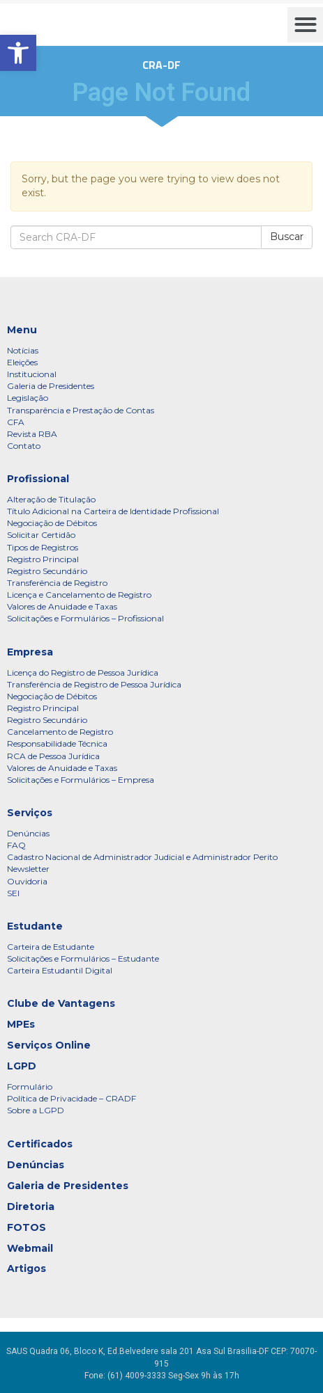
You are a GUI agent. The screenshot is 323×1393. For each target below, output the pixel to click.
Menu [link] (22, 330)
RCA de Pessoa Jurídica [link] (53, 756)
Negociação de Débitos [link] (52, 523)
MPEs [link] (21, 1024)
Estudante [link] (35, 926)
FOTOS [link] (26, 1227)
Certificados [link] (40, 1144)
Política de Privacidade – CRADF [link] (71, 1098)
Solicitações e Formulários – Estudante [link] (83, 958)
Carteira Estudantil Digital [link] (59, 970)
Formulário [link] (29, 1086)
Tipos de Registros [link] (42, 547)
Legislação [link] (27, 397)
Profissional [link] (38, 478)
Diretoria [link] (30, 1206)
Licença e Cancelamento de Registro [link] (79, 594)
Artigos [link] (26, 1268)
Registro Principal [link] (43, 559)
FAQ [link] (16, 845)
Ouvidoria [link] (27, 881)
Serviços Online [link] (49, 1045)
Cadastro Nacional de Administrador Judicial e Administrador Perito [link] (142, 857)
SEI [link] (13, 893)
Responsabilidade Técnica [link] (57, 743)
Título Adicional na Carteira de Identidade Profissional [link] (113, 511)
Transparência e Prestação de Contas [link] (80, 410)
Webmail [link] (30, 1248)
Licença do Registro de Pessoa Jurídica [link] (82, 672)
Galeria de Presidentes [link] (50, 386)
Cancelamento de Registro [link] (60, 731)
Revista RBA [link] (32, 434)
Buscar (286, 236)
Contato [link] (23, 445)
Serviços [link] (29, 812)
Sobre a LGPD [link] (35, 1110)
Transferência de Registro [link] (57, 583)
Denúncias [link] (28, 833)
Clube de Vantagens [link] (61, 1003)
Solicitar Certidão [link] (41, 535)
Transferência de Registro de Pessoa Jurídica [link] (94, 684)
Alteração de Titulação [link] (51, 499)
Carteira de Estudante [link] (50, 946)
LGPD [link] (21, 1066)
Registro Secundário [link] (47, 571)
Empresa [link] (30, 652)
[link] (18, 53)
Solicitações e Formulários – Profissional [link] (85, 618)
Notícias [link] (22, 350)
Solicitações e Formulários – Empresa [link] (80, 779)
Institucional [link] (32, 374)
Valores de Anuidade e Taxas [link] (62, 606)
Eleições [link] (22, 362)
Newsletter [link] (28, 868)
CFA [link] (15, 422)
